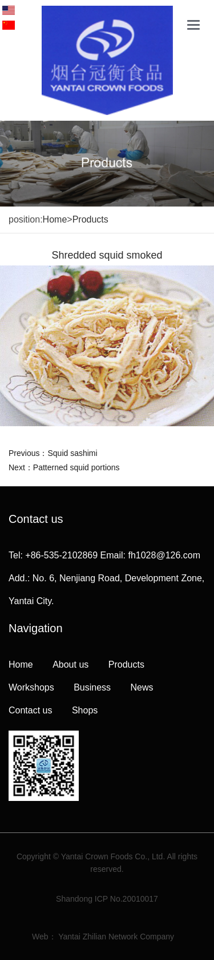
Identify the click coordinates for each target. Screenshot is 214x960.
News (142, 687)
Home (55, 219)
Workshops (31, 687)
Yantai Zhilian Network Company (116, 936)
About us (70, 664)
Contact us (30, 710)
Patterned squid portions (76, 467)
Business (92, 687)
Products (90, 219)
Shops (85, 710)
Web (40, 936)
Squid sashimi (72, 453)
